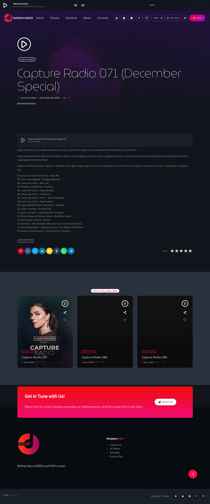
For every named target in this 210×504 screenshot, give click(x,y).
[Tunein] (116, 18)
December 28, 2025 (49, 97)
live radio (172, 18)
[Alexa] (146, 18)
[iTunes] (124, 18)
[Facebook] (139, 18)
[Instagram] (131, 18)
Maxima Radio (15, 495)
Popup (197, 18)
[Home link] (18, 17)
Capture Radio (27, 59)
